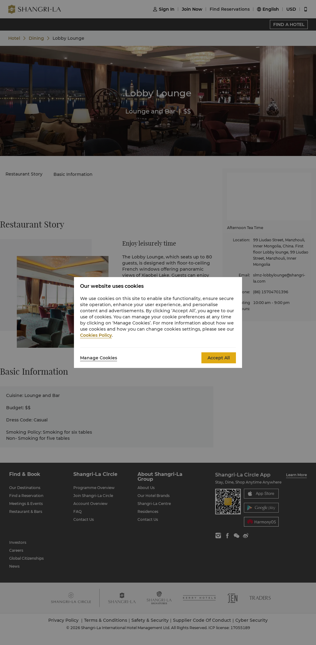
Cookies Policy (96, 335)
